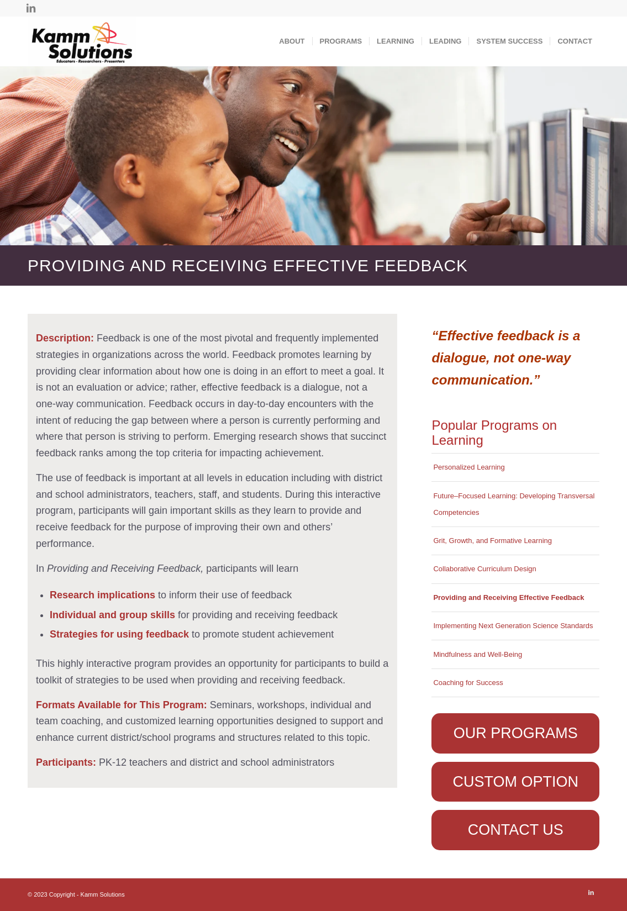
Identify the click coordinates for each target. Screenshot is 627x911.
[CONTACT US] (515, 830)
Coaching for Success (468, 682)
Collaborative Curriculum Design (484, 569)
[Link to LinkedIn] (31, 8)
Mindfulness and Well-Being (477, 654)
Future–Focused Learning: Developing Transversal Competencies (513, 504)
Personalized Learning (468, 467)
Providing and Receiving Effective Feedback (508, 597)
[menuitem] (292, 41)
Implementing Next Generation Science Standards (513, 626)
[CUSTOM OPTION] (515, 782)
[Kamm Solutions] (82, 41)
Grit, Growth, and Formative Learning (492, 540)
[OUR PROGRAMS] (515, 733)
